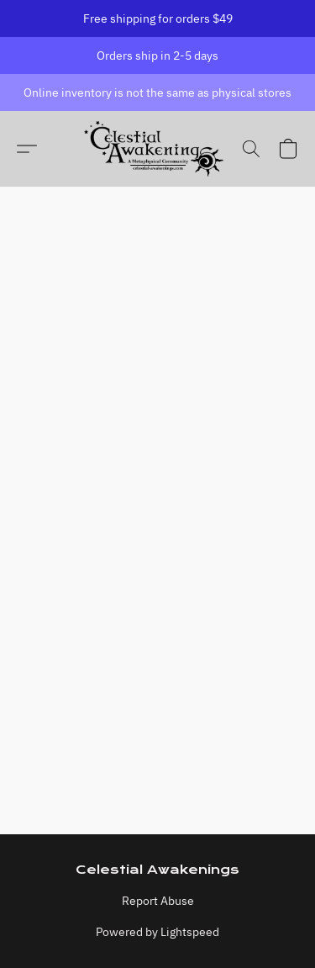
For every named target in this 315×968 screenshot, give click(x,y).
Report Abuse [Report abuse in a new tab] (158, 900)
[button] (157, 149)
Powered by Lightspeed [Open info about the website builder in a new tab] (157, 931)
